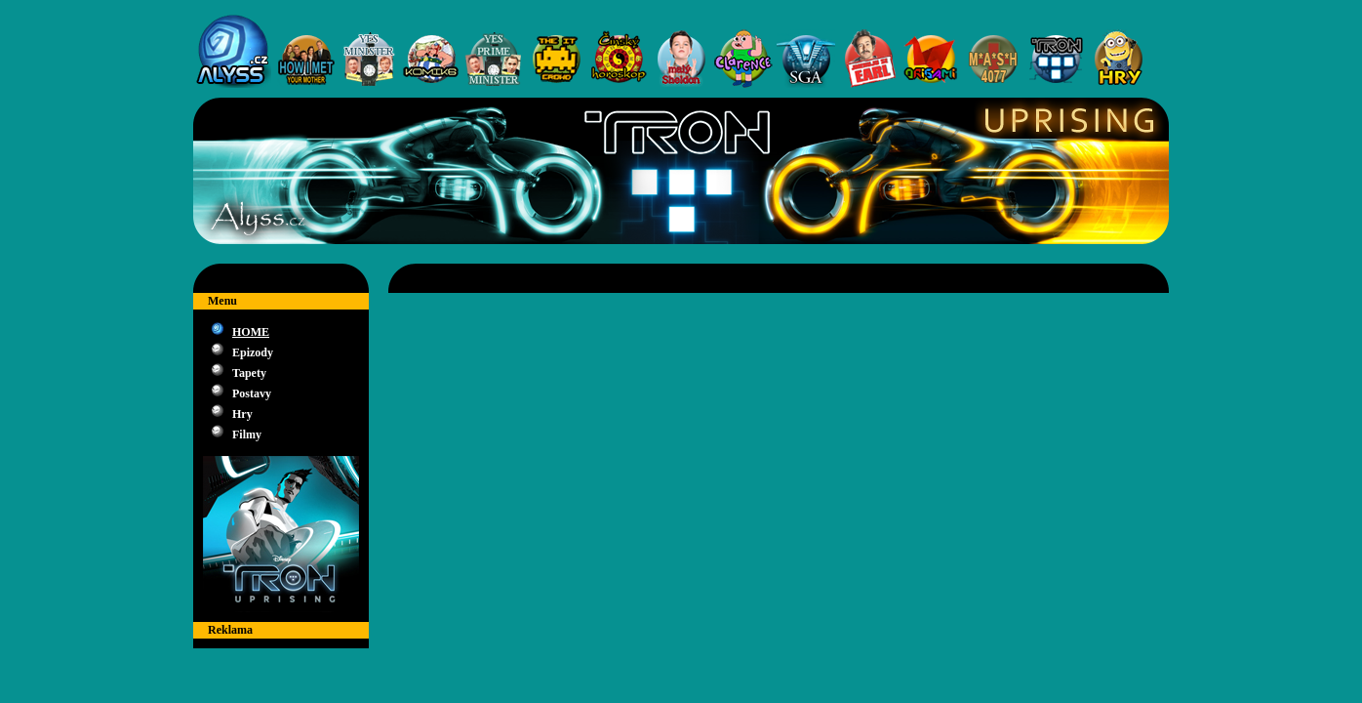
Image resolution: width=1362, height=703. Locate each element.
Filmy (246, 434)
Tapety (249, 373)
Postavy (251, 393)
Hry (242, 414)
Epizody (252, 352)
